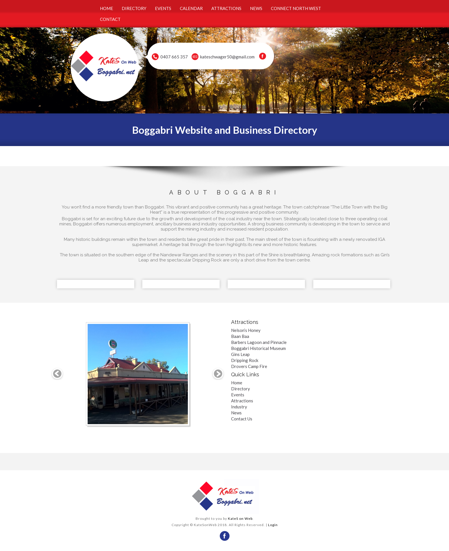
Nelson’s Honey (246, 330)
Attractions (242, 400)
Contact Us (241, 418)
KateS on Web (240, 518)
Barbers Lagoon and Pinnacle (259, 342)
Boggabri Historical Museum (258, 348)
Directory (240, 388)
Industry (239, 406)
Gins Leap (240, 354)
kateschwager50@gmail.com (227, 56)
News (236, 412)
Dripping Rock (244, 360)
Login (273, 525)
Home (236, 382)
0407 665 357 (174, 56)
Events (237, 394)
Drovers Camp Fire (249, 366)
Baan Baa (240, 336)
